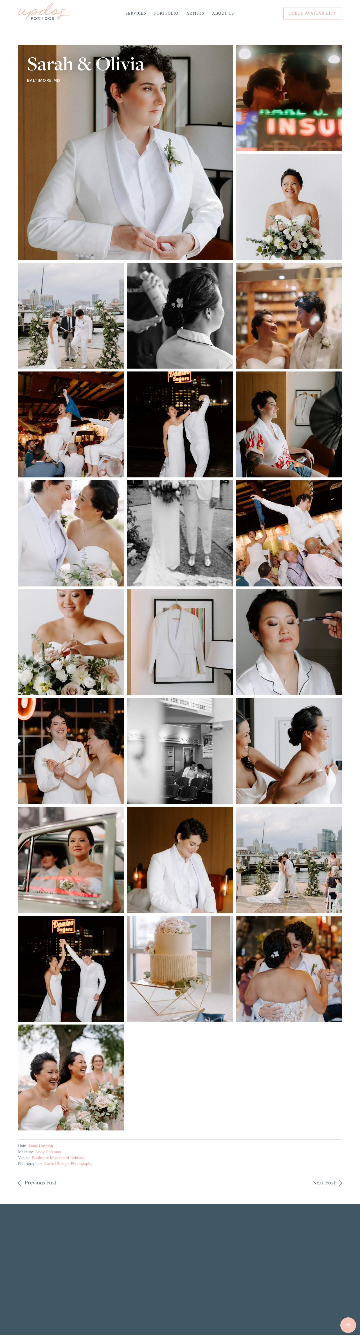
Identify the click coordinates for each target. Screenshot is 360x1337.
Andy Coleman (48, 1152)
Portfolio (166, 13)
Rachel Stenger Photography (68, 1163)
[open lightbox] (125, 152)
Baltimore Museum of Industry (58, 1157)
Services (135, 13)
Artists (195, 13)
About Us (223, 13)
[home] (44, 13)
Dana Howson (41, 1146)
